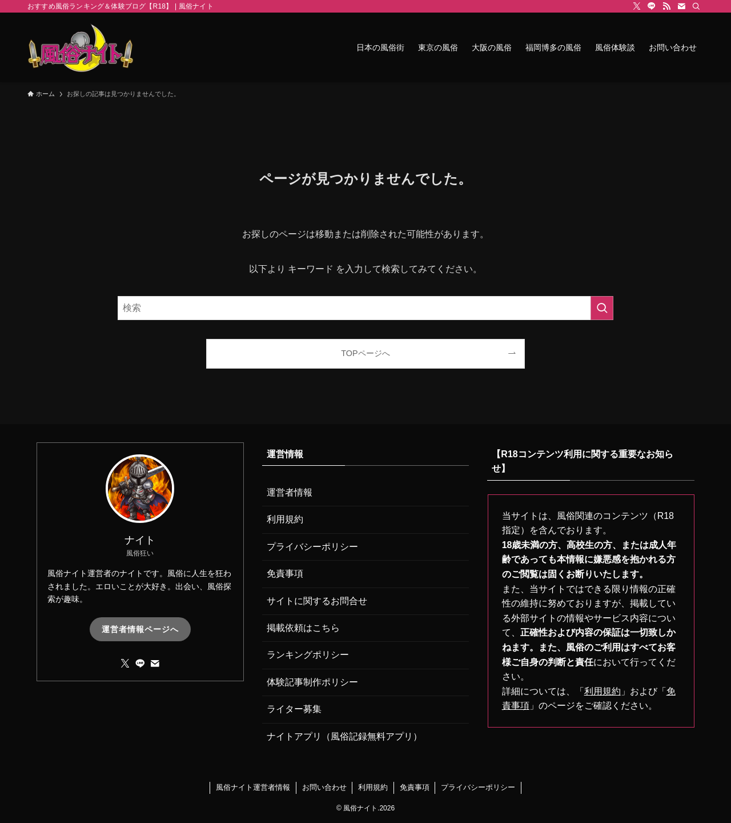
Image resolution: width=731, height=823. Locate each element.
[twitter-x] (636, 6)
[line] (651, 6)
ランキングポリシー (308, 655)
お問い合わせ (324, 787)
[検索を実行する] (602, 308)
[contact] (681, 6)
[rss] (666, 6)
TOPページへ (365, 353)
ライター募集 (294, 709)
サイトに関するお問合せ (317, 601)
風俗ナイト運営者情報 (253, 787)
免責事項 (285, 573)
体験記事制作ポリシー (312, 682)
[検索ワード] (365, 308)
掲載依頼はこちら (303, 628)
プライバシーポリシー (312, 547)
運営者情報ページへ (140, 629)
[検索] (696, 6)
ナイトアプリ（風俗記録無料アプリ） (344, 736)
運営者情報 (289, 492)
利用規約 (285, 519)
